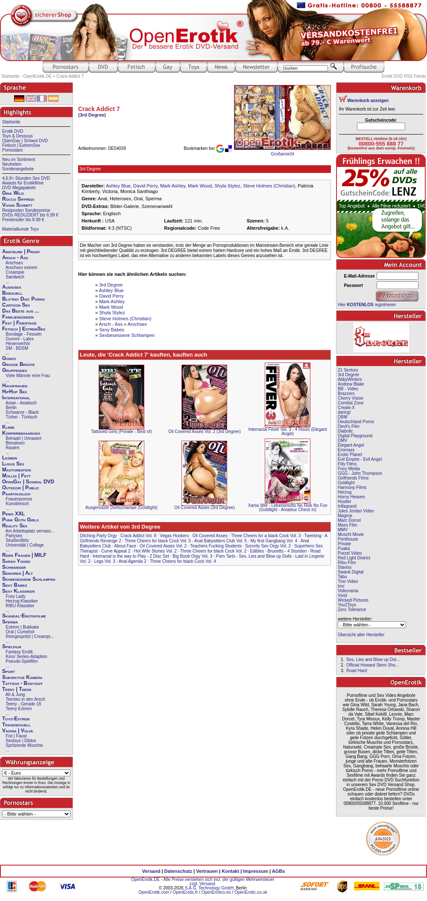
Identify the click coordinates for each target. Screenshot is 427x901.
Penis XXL (13, 514)
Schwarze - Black (22, 412)
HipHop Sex (14, 392)
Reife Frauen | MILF (24, 555)
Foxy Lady (15, 596)
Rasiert (12, 447)
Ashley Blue (118, 185)
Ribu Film (347, 562)
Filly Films (347, 464)
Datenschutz (178, 871)
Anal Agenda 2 (132, 561)
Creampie (15, 272)
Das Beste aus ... (20, 311)
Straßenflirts (17, 540)
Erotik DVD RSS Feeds (404, 76)
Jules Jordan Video (356, 511)
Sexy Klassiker (18, 591)
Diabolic (345, 431)
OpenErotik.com (153, 892)
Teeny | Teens (16, 689)
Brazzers (346, 393)
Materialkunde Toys (20, 229)
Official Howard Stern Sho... (372, 665)
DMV (342, 440)
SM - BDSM (17, 348)
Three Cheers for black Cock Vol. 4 (183, 561)
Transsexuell (16, 725)
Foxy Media (349, 468)
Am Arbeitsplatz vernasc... (30, 531)
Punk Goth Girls (20, 520)
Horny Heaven (351, 496)
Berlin (11, 407)
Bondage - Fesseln (23, 334)
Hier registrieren (367, 304)
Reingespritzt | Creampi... (30, 636)
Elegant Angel (351, 445)
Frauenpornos (19, 499)
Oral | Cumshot (20, 631)
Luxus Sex (13, 464)
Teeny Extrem (19, 708)
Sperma (10, 622)
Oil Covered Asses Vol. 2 (163, 546)
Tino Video (348, 581)
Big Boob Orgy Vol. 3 (192, 556)
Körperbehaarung (21, 433)
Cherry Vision (350, 398)
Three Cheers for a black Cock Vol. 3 (266, 535)
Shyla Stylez (227, 185)
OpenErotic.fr (185, 892)
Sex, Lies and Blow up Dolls (265, 556)
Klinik (8, 427)
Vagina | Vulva (17, 731)
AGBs (278, 871)
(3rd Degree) (92, 114)
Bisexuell (12, 293)
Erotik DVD (12, 131)
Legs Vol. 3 (104, 561)
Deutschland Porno (356, 421)
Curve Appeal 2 (115, 551)
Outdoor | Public (20, 488)
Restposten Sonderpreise (26, 210)
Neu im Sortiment (18, 159)
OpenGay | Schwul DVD (25, 140)
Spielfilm (11, 646)
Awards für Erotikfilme (23, 183)
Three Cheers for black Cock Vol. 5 (158, 540)
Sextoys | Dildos (21, 740)
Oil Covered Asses (210, 535)
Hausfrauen (14, 386)
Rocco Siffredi (18, 199)
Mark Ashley (172, 185)
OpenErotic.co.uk (250, 892)
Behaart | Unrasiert (23, 438)
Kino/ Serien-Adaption (26, 656)
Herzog (344, 492)
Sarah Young (16, 561)
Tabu (342, 576)
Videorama (348, 590)
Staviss (344, 567)
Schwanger (14, 567)
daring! (344, 412)
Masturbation (16, 470)
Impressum (255, 871)
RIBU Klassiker (20, 605)
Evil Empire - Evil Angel (360, 459)
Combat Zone (351, 403)
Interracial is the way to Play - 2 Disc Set (131, 556)
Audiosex (11, 287)
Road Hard (356, 670)
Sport (8, 671)
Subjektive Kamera (22, 677)
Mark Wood (200, 185)
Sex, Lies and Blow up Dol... (373, 659)
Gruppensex (14, 370)
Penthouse (348, 539)
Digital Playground (355, 435)
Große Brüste (18, 364)
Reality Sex (14, 526)
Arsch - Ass (15, 257)
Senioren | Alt (17, 573)
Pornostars (12, 150)
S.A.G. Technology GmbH (209, 888)
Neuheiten (12, 164)
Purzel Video (350, 553)
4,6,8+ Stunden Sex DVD (26, 178)
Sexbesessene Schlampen (28, 579)
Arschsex (14, 262)
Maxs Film (347, 525)
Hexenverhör (18, 343)
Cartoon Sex (16, 305)
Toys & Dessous (17, 136)
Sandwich (15, 277)
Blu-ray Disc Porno (23, 299)
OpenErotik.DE (145, 879)
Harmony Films (352, 487)
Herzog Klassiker (22, 601)
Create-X (346, 407)
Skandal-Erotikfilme (24, 616)
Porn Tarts (225, 556)
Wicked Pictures (353, 600)
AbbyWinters (350, 379)
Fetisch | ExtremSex (21, 145)
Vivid (342, 595)
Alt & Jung (15, 694)
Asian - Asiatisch (21, 403)
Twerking (313, 535)
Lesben (9, 458)
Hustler (344, 501)
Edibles (257, 551)
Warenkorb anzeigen (368, 100)
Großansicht (282, 154)
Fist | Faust (16, 736)
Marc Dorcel (349, 520)
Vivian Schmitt (17, 205)
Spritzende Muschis (24, 745)
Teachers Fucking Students (216, 546)
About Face (125, 546)
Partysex (14, 535)
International (16, 398)
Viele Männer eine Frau (28, 375)
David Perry (145, 185)
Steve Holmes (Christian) (269, 185)
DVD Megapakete (19, 187)
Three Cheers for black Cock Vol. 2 (213, 551)
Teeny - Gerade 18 (23, 704)
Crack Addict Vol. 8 (138, 535)
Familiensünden (18, 317)
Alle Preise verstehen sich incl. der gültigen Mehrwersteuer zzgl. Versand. (218, 881)
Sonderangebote (18, 169)
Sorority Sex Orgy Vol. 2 (268, 546)
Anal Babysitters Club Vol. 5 (220, 540)
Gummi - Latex (20, 338)
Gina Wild (13, 193)
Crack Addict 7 (70, 76)
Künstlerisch (17, 503)
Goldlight (346, 482)
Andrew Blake (351, 384)
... (7, 281)
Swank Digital (351, 572)
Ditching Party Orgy (98, 535)
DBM (342, 417)
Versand (151, 871)
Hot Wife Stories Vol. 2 (155, 551)
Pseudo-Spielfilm (22, 661)
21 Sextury (348, 370)
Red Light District (354, 558)
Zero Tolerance (352, 609)
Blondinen (15, 443)
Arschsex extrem (21, 267)
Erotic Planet (350, 454)
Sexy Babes (14, 585)
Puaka (344, 548)
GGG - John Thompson (360, 473)
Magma (345, 515)
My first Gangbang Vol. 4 (274, 540)
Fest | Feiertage (19, 323)
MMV (343, 529)
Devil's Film (349, 426)
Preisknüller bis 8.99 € (23, 219)
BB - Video (348, 388)
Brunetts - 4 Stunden (287, 551)
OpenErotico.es (216, 892)
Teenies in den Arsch (25, 699)
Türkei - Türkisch (21, 417)
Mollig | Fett (16, 476)
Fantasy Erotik (19, 651)
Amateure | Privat (21, 252)
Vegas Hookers (174, 535)
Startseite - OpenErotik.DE (26, 76)
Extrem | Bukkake (22, 627)
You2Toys (347, 605)
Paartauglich (16, 494)
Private (344, 543)
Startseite (11, 122)
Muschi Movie (351, 534)
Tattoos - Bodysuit (22, 683)
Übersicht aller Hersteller (361, 634)
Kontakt (230, 871)
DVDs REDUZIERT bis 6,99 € (30, 215)
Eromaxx (346, 450)
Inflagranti (347, 506)
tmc (341, 586)
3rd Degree (111, 284)
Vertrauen (207, 871)
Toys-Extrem (15, 719)
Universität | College (25, 545)
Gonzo (9, 358)
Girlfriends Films (353, 478)
